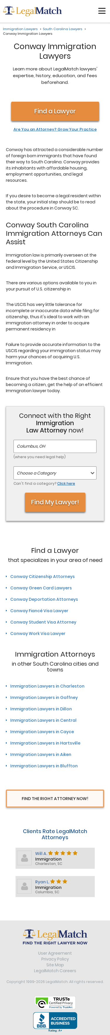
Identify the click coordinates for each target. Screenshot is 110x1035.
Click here (66, 483)
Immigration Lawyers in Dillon (41, 709)
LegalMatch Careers (55, 971)
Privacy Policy (55, 959)
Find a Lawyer (55, 111)
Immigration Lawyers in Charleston (47, 686)
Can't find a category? (44, 483)
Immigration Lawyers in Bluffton (44, 766)
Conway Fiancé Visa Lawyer (39, 611)
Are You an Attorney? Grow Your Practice (55, 129)
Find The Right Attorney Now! (55, 799)
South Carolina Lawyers (62, 29)
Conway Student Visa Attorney (43, 622)
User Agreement (55, 953)
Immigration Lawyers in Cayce (42, 732)
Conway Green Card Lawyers (41, 588)
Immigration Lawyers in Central (43, 720)
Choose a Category (36, 473)
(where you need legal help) (39, 456)
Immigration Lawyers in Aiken (40, 754)
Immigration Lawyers (20, 29)
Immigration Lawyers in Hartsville (45, 743)
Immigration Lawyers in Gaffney (44, 697)
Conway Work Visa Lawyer (37, 633)
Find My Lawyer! (55, 502)
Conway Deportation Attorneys (44, 599)
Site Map (55, 965)
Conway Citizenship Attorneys (42, 576)
